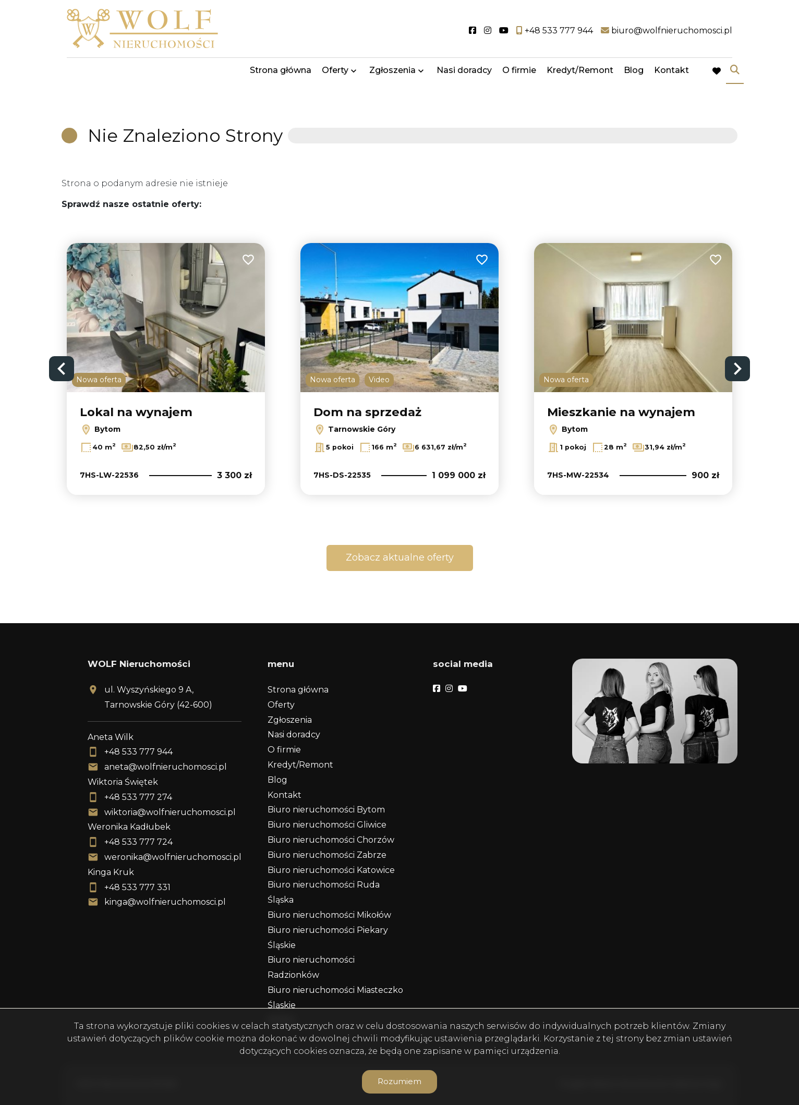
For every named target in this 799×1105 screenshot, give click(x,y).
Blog (634, 74)
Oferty (335, 74)
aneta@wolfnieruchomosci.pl (165, 767)
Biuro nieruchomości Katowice (331, 870)
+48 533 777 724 (138, 842)
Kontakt (671, 74)
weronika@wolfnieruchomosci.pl (172, 857)
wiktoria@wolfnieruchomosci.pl (170, 812)
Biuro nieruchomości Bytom (326, 810)
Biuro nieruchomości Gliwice (327, 825)
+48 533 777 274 (138, 797)
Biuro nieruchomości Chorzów (331, 840)
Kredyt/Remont (580, 74)
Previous (61, 368)
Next (737, 368)
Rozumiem (399, 1081)
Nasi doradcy (464, 74)
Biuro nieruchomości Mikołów (329, 915)
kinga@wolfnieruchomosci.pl (165, 902)
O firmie (519, 74)
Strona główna (280, 74)
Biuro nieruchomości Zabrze (327, 855)
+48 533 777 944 (138, 752)
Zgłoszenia (392, 74)
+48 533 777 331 (137, 887)
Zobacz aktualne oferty (400, 557)
